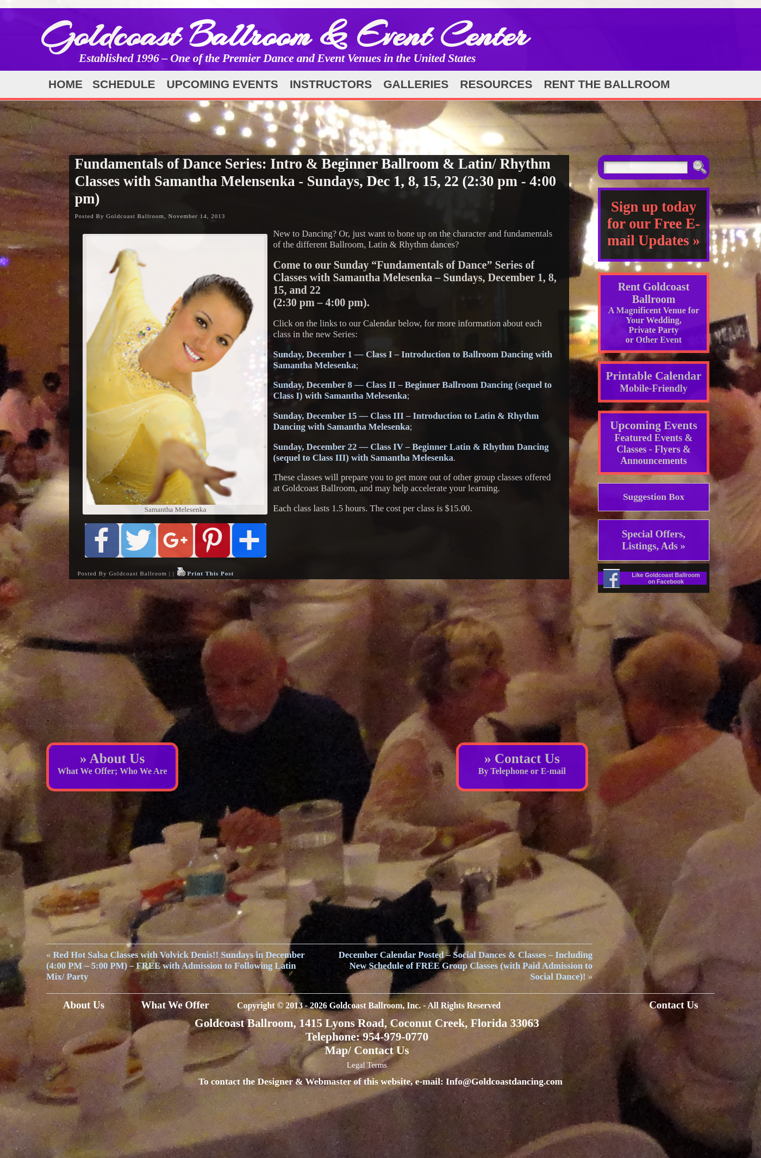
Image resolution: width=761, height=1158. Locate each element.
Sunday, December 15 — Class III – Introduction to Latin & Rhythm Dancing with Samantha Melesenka (406, 421)
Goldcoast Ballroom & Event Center (284, 35)
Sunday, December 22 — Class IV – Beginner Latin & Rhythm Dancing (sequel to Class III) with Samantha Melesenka (410, 452)
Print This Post (210, 573)
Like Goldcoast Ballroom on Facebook (666, 578)
